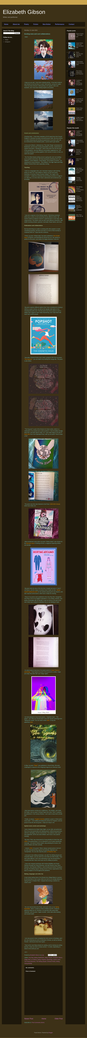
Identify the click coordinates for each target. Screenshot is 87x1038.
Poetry (26, 24)
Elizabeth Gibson (24, 12)
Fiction (35, 24)
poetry (39, 959)
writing (58, 961)
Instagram (7, 42)
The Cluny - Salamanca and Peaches (79, 72)
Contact (71, 24)
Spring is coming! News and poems (78, 152)
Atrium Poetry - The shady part (79, 35)
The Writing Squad (41, 961)
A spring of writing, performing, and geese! (79, 82)
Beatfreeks (41, 957)
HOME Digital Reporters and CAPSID (79, 119)
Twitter (6, 39)
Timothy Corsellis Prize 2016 (79, 179)
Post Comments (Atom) (38, 1022)
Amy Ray (31, 957)
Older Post (59, 1019)
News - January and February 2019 (79, 54)
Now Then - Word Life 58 (79, 215)
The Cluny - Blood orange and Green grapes (79, 170)
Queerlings (50, 959)
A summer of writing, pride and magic (79, 100)
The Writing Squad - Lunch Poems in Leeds (80, 189)
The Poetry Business (30, 961)
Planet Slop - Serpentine (79, 108)
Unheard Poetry (51, 961)
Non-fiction (47, 24)
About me (16, 24)
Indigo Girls (27, 959)
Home (6, 24)
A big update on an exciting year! (80, 63)
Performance (59, 24)
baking (36, 957)
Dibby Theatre (48, 957)
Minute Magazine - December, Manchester (79, 198)
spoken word (56, 959)
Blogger (51, 1032)
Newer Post (28, 1019)
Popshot (44, 959)
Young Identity (28, 963)
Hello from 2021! (79, 159)
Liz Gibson (34, 959)
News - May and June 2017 (79, 91)
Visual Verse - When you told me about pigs (80, 45)
